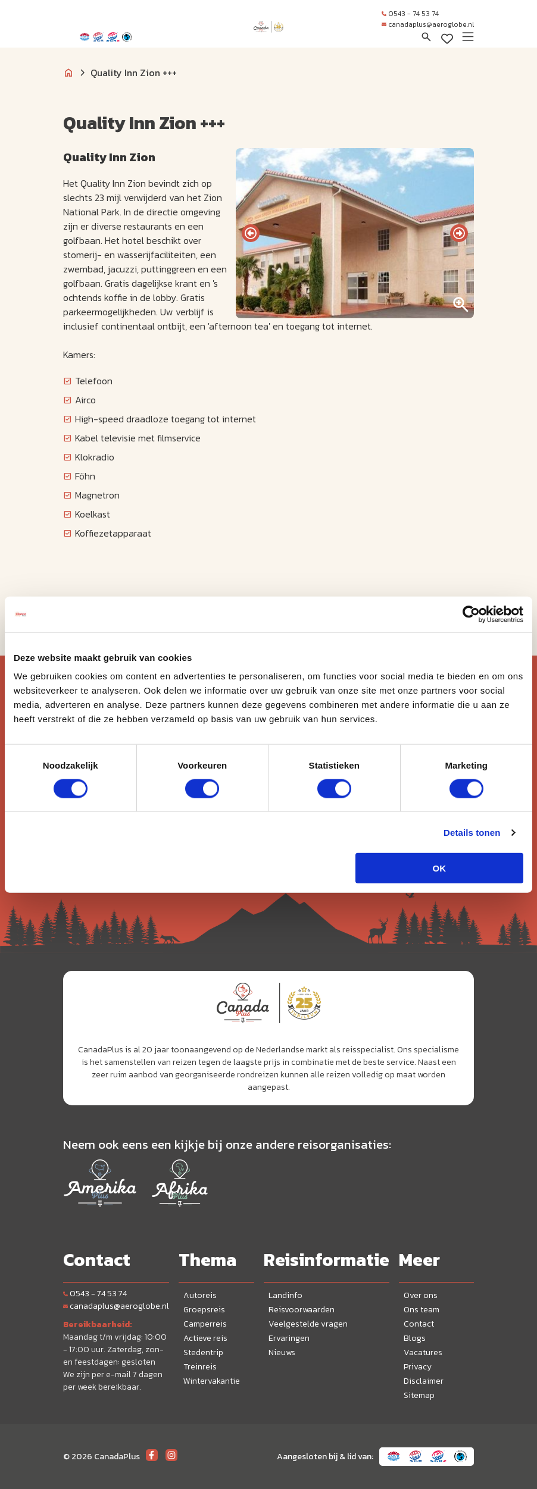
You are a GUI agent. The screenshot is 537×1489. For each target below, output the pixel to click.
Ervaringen (289, 1338)
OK (440, 868)
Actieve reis (205, 1338)
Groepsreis (204, 1309)
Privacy (418, 1367)
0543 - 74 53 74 (410, 13)
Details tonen (472, 832)
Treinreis (200, 1367)
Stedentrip (203, 1352)
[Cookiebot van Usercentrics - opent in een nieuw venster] (471, 614)
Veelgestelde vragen (308, 1324)
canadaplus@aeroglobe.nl (428, 24)
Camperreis (205, 1324)
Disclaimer (424, 1381)
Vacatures (423, 1352)
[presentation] (251, 233)
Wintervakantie (211, 1381)
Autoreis (200, 1295)
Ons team (421, 1309)
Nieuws (281, 1352)
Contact (419, 1324)
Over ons (421, 1295)
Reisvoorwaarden (301, 1309)
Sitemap (419, 1395)
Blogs (415, 1338)
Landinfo (285, 1295)
